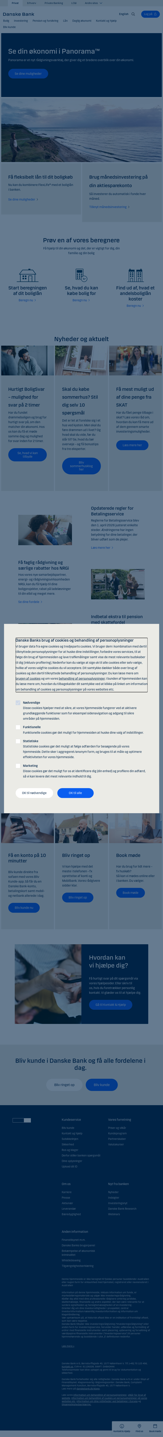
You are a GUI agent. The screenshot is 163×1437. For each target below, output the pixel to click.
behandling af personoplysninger (82, 678)
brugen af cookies (28, 678)
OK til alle (75, 793)
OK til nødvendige (34, 793)
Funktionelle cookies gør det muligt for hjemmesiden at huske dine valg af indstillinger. (83, 729)
